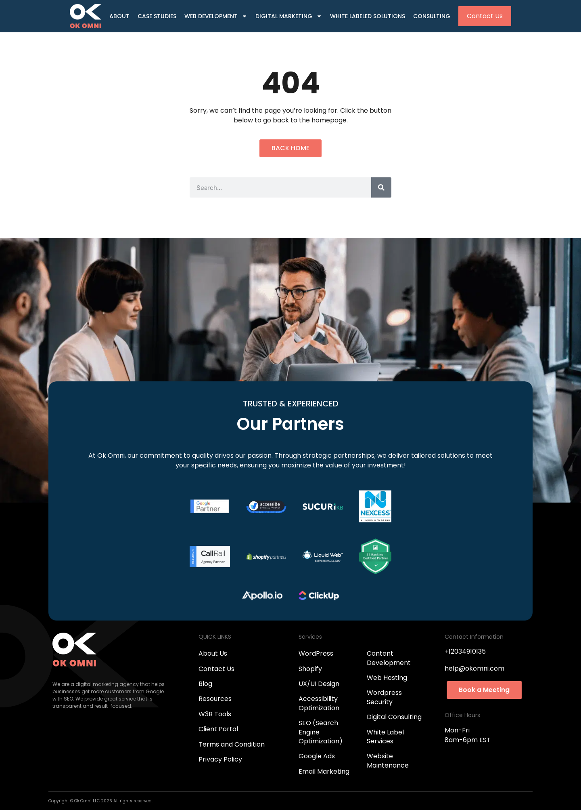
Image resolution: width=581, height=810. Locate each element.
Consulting (431, 16)
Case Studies (157, 16)
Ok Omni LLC (87, 801)
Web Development (215, 16)
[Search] (381, 187)
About (119, 16)
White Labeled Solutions (367, 16)
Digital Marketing (288, 16)
